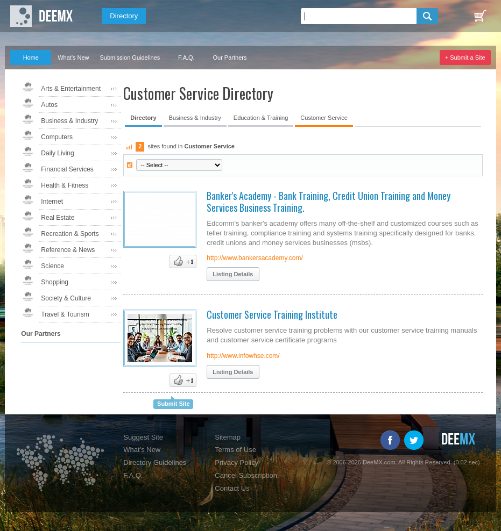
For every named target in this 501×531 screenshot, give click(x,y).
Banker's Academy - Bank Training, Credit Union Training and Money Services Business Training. (328, 201)
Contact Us (232, 488)
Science (52, 266)
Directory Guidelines (154, 462)
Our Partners (229, 57)
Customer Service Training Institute (272, 314)
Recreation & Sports (69, 234)
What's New (73, 57)
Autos (49, 105)
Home (31, 57)
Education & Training (261, 117)
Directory (124, 16)
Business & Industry (69, 121)
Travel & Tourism (65, 314)
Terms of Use (235, 450)
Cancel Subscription (246, 475)
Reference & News (68, 250)
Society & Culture (66, 298)
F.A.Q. (186, 57)
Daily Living (57, 153)
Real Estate (57, 217)
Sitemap (228, 437)
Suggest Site (143, 437)
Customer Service (323, 117)
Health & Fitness (64, 185)
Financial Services (67, 169)
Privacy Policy (236, 462)
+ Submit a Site (465, 57)
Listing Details (233, 274)
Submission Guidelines (130, 57)
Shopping (54, 282)
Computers (57, 137)
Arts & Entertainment (71, 88)
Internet (52, 201)
